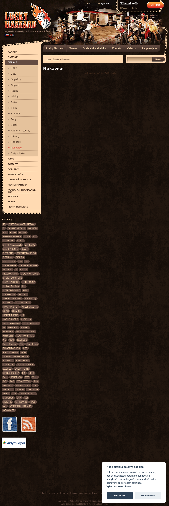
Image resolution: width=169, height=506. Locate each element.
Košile (14, 91)
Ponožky (16, 142)
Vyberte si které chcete (119, 486)
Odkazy (131, 48)
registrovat (104, 3)
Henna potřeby (18, 185)
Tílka (14, 108)
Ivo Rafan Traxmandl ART (22, 191)
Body (14, 68)
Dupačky (16, 79)
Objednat (155, 5)
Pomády (13, 164)
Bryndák (16, 113)
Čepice (15, 85)
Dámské (13, 57)
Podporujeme (149, 48)
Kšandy (15, 136)
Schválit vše (119, 495)
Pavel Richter (80, 504)
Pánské (12, 52)
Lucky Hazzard (55, 48)
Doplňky (13, 169)
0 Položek (124, 8)
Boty (13, 74)
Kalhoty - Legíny (20, 130)
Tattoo (73, 48)
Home (48, 59)
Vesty (14, 125)
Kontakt (116, 48)
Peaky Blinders (18, 207)
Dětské (12, 62)
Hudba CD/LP (16, 174)
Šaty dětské (18, 153)
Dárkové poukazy (19, 179)
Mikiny (15, 96)
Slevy (11, 201)
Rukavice (16, 148)
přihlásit (92, 3)
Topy (14, 119)
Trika (14, 102)
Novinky (13, 196)
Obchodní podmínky (94, 48)
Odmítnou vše (147, 495)
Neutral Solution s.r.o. (98, 504)
